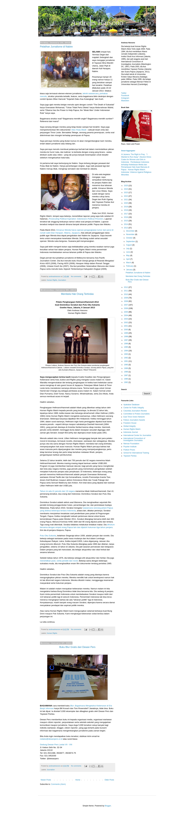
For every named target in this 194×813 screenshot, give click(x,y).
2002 (126, 322)
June (128, 252)
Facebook (125, 95)
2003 (126, 319)
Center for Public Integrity (133, 408)
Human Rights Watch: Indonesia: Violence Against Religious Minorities (136, 172)
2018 (126, 210)
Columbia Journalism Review (135, 411)
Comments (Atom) (58, 784)
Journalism (62, 280)
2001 (126, 326)
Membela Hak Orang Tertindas (138, 276)
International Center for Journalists (137, 435)
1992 (126, 358)
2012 (126, 287)
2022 (126, 196)
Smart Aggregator (128, 151)
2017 (126, 214)
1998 (126, 336)
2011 (126, 291)
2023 (126, 192)
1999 (126, 333)
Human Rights (52, 280)
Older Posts (109, 780)
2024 (126, 189)
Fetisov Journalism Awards (134, 420)
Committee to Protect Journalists (136, 414)
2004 (126, 315)
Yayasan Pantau (130, 456)
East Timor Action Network (134, 417)
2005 (126, 312)
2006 (126, 308)
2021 (126, 200)
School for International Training (136, 453)
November (130, 234)
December (130, 231)
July (128, 249)
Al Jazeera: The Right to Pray (133, 154)
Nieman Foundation (131, 444)
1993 (126, 354)
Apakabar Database (131, 405)
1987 (126, 375)
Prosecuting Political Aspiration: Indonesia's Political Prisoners (75, 219)
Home (77, 780)
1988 (126, 372)
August (129, 245)
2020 (126, 203)
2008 (126, 301)
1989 (126, 368)
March (129, 263)
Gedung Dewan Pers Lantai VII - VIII (56, 744)
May (128, 255)
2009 (126, 298)
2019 (126, 207)
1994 (126, 351)
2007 (126, 305)
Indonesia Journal (130, 432)
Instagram (125, 98)
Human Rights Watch (132, 429)
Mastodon (125, 101)
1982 (126, 382)
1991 (126, 361)
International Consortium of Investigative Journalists (134, 439)
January (129, 270)
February (130, 266)
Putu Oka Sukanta (48, 535)
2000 (126, 330)
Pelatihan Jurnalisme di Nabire (56, 46)
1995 (126, 347)
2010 (126, 294)
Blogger (108, 806)
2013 (126, 228)
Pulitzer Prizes (129, 450)
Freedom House (129, 423)
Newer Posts (46, 780)
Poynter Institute (130, 447)
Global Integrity (129, 426)
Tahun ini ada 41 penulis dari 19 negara (57, 491)
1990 (126, 365)
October (129, 238)
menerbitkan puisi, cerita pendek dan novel (59, 561)
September (130, 241)
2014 (126, 224)
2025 (126, 186)
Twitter (124, 93)
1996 (126, 344)
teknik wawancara (90, 93)
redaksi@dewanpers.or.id (51, 739)
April (128, 259)
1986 (126, 379)
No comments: (76, 276)
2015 (126, 221)
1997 (126, 340)
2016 (126, 217)
